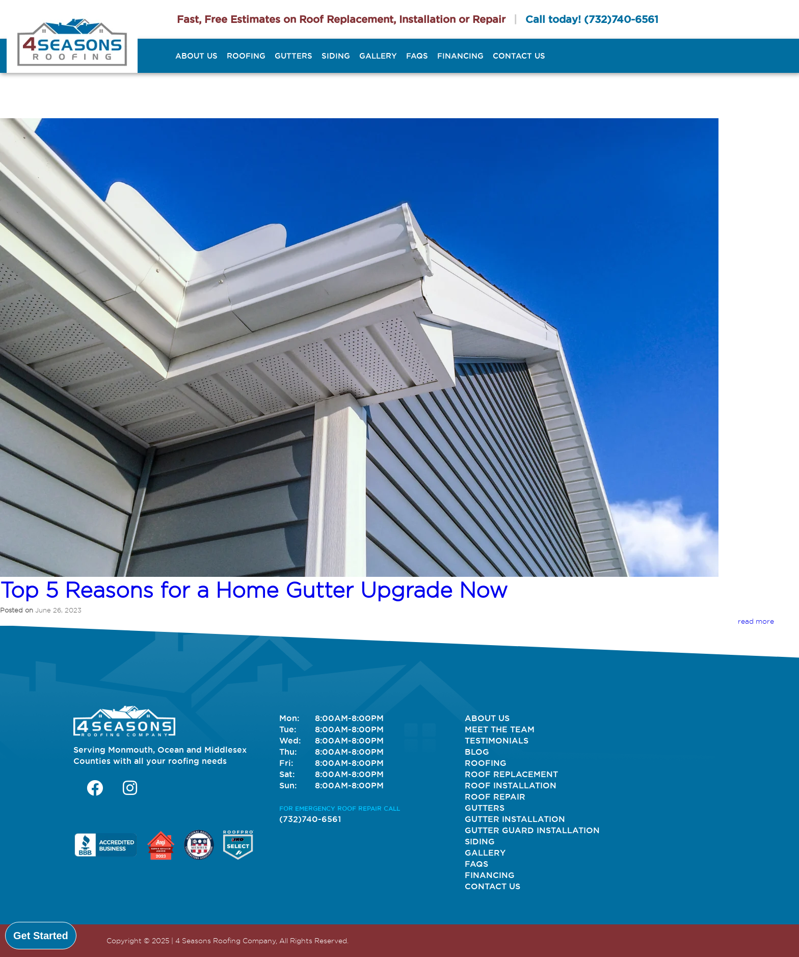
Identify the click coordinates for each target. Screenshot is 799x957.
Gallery (378, 55)
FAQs (417, 55)
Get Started (40, 935)
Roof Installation (510, 785)
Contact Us (519, 55)
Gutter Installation (515, 818)
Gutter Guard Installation (532, 830)
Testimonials (496, 740)
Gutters (293, 55)
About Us (196, 55)
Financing (460, 55)
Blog (477, 751)
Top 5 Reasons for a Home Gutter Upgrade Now (254, 590)
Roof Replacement (511, 774)
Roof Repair (495, 796)
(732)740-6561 (621, 19)
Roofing (246, 55)
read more (756, 621)
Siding (336, 55)
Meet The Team (500, 729)
